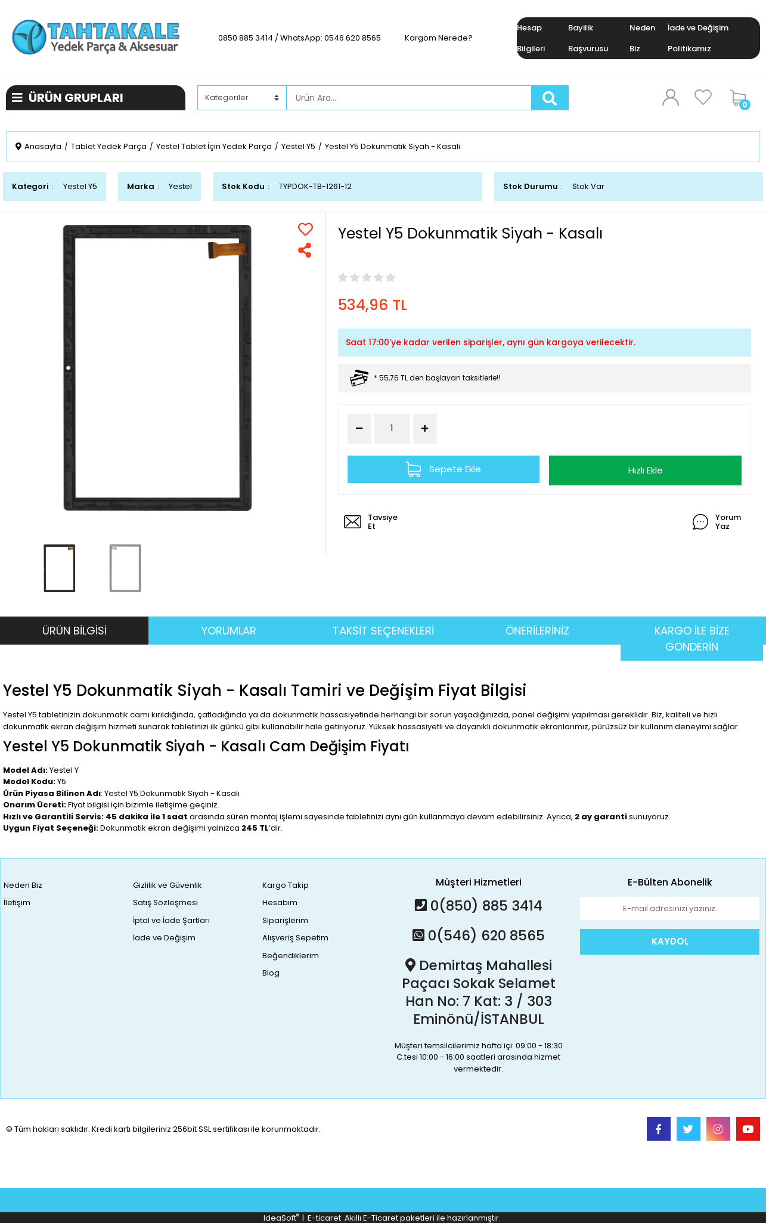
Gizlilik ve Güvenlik (167, 885)
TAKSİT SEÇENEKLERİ (383, 630)
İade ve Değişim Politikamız (698, 38)
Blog (271, 973)
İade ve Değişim (164, 937)
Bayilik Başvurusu (588, 38)
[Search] (409, 98)
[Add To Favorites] (305, 229)
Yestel (180, 186)
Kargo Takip (285, 885)
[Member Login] (671, 97)
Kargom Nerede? (439, 38)
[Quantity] (392, 428)
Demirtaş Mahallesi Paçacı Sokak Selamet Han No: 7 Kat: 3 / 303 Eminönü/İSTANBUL (479, 992)
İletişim (17, 902)
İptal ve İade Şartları (171, 920)
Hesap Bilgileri (531, 38)
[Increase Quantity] (425, 429)
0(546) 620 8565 (479, 935)
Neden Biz (642, 38)
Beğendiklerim (290, 955)
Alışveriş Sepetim (295, 937)
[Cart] (742, 97)
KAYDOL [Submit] (670, 941)
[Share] (305, 250)
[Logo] (95, 37)
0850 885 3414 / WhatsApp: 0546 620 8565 (299, 38)
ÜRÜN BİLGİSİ (74, 630)
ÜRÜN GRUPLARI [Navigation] (67, 97)
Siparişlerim (285, 920)
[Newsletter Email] (669, 909)
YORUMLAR (228, 630)
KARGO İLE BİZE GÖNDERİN (692, 638)
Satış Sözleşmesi (165, 902)
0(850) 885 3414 (478, 905)
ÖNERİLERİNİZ (537, 630)
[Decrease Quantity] (359, 429)
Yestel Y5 (80, 186)
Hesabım (279, 902)
